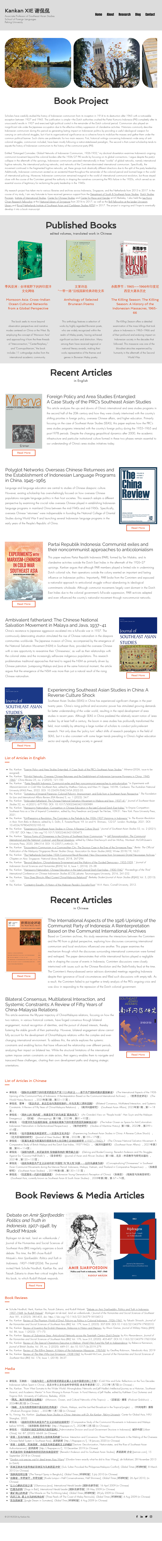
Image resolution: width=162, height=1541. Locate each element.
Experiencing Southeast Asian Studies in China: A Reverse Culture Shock (61, 828)
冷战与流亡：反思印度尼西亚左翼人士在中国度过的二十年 (64, 1381)
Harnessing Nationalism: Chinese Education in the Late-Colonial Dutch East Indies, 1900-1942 (73, 869)
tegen (48, 1459)
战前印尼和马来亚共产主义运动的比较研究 (45, 1422)
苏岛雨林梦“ (17, 1500)
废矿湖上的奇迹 (19, 1493)
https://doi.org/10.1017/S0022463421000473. (54, 832)
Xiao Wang (57, 1459)
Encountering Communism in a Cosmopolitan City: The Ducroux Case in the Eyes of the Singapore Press (78, 847)
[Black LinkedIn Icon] (141, 1516)
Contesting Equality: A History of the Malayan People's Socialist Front (59, 884)
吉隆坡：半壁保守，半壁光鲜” (27, 1478)
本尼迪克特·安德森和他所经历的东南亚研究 (34, 1452)
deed (42, 1459)
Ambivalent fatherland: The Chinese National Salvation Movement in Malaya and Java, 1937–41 (75, 800)
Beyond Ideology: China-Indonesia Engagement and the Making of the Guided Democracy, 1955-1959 (78, 862)
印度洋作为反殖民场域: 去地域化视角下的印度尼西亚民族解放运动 (59, 1122)
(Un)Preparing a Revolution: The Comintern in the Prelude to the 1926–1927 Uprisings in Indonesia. (76, 818)
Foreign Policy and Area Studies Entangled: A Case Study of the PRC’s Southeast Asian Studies (73, 769)
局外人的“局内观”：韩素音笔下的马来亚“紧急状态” (50, 1114)
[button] (38, 63)
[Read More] (23, 453)
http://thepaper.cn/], (76, 1440)
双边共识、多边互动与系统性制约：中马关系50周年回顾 (60, 1103)
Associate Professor (15, 16)
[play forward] (153, 63)
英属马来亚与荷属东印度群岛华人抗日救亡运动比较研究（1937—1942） (63, 1140)
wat (33, 1459)
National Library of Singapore (55, 201)
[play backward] (9, 63)
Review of (71, 1335)
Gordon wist (17, 1459)
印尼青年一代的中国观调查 (37, 1174)
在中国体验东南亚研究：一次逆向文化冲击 (45, 1133)
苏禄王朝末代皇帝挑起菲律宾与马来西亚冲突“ (35, 1467)
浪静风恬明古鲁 (19, 1474)
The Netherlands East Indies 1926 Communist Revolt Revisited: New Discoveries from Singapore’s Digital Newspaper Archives (89, 855)
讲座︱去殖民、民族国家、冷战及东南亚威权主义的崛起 (41, 1444)
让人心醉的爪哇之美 (21, 1485)
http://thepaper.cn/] (64, 1425)
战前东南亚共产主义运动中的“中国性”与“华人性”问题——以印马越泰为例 (62, 1163)
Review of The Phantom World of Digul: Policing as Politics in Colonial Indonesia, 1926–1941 (72, 1320)
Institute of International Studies (30, 198)
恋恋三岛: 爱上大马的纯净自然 (27, 1496)
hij (37, 1459)
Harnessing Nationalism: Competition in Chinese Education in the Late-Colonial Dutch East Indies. (74, 807)
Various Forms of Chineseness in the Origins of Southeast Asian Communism (63, 836)
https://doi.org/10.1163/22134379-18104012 (76, 1316)
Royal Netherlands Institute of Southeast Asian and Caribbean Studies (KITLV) (56, 205)
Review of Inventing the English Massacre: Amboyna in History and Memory (62, 1328)
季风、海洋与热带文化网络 (27, 1399)
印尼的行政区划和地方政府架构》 (40, 1429)
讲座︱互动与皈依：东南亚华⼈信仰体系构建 (35, 1437)
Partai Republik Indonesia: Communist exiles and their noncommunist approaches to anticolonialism (76, 783)
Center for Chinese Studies (61, 198)
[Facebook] (137, 1516)
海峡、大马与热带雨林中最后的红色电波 (34, 1407)
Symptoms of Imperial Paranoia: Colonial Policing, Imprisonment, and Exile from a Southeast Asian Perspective (81, 793)
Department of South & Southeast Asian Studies (114, 194)
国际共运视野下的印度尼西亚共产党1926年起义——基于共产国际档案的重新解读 (67, 1092)
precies (27, 1459)
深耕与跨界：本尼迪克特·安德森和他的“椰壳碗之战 (50, 1152)
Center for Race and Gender (95, 198)
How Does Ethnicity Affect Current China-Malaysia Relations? (55, 877)
